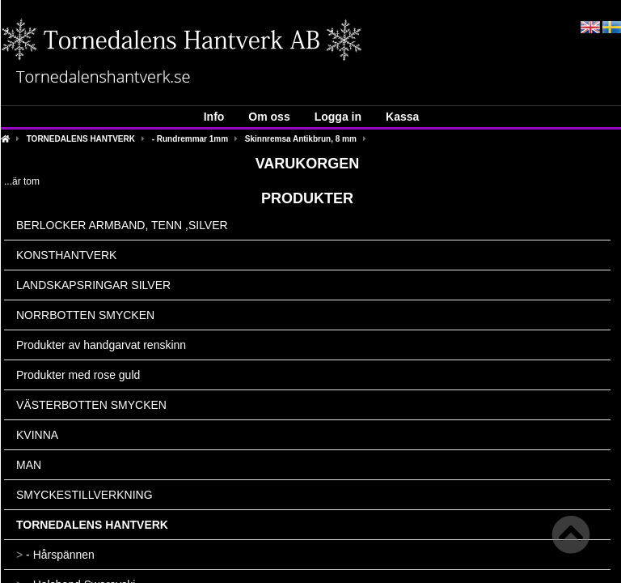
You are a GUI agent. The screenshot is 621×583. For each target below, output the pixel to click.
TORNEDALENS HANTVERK (81, 138)
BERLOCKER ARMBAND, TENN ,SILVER (122, 225)
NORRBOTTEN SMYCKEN (85, 315)
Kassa (402, 116)
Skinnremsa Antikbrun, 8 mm (301, 138)
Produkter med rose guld (78, 374)
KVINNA (37, 434)
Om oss (268, 116)
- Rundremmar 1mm (190, 138)
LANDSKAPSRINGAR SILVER (93, 285)
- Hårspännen (55, 554)
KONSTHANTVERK (66, 255)
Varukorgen (308, 163)
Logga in (338, 116)
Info (214, 116)
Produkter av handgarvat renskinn (101, 344)
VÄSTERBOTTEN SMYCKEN (91, 404)
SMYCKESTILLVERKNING (84, 494)
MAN (28, 464)
